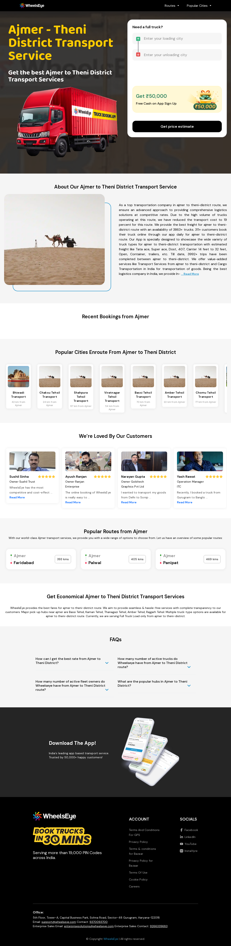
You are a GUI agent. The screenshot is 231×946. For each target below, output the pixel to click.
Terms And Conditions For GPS (144, 832)
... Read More (190, 274)
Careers (134, 886)
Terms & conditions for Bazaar (142, 851)
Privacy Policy (138, 842)
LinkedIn (187, 837)
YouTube (188, 844)
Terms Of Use (138, 872)
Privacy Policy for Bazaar (141, 863)
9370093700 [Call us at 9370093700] (99, 922)
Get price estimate (177, 126)
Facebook (189, 830)
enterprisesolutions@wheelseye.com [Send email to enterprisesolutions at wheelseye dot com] (89, 926)
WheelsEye (110, 939)
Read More (17, 497)
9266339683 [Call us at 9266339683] (159, 926)
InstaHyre (189, 851)
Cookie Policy (138, 879)
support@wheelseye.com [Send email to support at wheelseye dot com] (58, 922)
